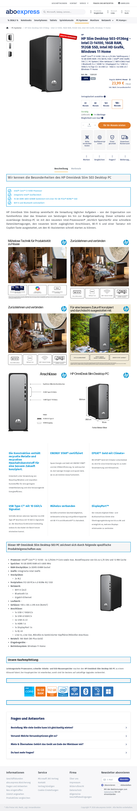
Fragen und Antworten (103, 3)
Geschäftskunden (59, 3)
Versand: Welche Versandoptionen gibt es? (34, 735)
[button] (129, 80)
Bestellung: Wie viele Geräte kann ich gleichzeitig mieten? (42, 727)
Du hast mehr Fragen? (22, 752)
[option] (46, 64)
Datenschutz (109, 792)
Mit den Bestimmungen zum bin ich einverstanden (115, 792)
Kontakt (73, 3)
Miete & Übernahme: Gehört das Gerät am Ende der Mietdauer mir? (47, 744)
